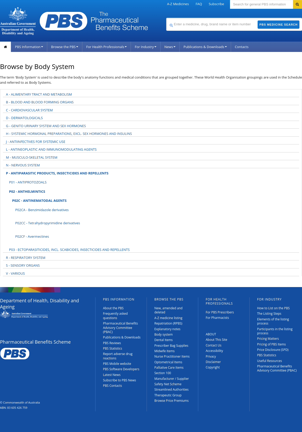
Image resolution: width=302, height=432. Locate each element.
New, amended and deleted (168, 310)
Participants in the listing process (274, 331)
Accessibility (214, 351)
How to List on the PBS (273, 308)
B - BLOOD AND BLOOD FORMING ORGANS (40, 102)
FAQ (199, 4)
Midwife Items (164, 351)
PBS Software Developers (121, 369)
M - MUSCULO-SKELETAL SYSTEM (31, 157)
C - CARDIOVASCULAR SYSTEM (29, 110)
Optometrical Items (168, 362)
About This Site (216, 339)
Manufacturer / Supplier (171, 378)
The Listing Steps (269, 313)
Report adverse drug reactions (117, 356)
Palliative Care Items (169, 367)
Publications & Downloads (205, 46)
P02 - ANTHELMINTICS (27, 191)
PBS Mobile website (117, 363)
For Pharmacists (217, 317)
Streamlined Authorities (171, 389)
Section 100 (162, 373)
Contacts (242, 46)
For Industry (145, 46)
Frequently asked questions (115, 315)
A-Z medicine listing (168, 318)
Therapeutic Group (167, 395)
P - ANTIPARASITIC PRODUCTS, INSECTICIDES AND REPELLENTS (57, 173)
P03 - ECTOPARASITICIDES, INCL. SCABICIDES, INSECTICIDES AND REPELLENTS (69, 249)
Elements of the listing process (273, 321)
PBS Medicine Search (278, 24)
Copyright (213, 367)
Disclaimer (213, 362)
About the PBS (113, 308)
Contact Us (213, 345)
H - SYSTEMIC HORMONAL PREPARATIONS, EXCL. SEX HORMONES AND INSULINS (69, 133)
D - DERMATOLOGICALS (24, 117)
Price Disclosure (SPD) (273, 350)
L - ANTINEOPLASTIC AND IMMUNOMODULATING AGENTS (51, 149)
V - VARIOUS (15, 273)
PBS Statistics (112, 348)
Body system (163, 334)
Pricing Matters (268, 338)
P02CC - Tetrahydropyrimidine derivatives (47, 223)
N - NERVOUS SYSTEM (23, 165)
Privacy (211, 356)
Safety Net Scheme (167, 384)
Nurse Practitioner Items (172, 356)
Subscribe (216, 4)
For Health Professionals (106, 46)
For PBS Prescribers (220, 312)
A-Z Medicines (178, 4)
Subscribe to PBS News (119, 380)
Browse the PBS (64, 46)
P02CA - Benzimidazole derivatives (42, 209)
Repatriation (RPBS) (168, 323)
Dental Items (163, 340)
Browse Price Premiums (171, 400)
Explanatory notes (167, 329)
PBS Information (29, 46)
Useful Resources (269, 361)
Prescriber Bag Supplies (171, 345)
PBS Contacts (112, 385)
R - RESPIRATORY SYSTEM (25, 257)
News (170, 46)
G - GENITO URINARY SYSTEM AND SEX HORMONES (46, 126)
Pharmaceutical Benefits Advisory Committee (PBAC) (120, 327)
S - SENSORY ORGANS (23, 265)
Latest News (112, 375)
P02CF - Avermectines (32, 236)
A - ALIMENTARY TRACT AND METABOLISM (39, 94)
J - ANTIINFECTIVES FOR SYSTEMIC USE (35, 141)
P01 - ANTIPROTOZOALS (27, 182)
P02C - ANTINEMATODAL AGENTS (39, 200)
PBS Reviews (112, 343)
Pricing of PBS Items (271, 344)
